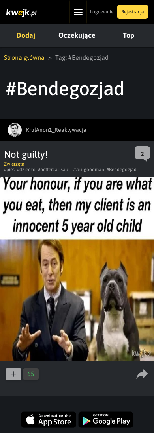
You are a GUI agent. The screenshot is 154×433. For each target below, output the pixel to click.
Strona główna (24, 57)
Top (128, 35)
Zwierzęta (14, 164)
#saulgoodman (88, 169)
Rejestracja (132, 12)
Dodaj (25, 35)
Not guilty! (26, 154)
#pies (9, 169)
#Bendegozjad (122, 169)
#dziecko (26, 169)
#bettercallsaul (54, 169)
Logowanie (101, 12)
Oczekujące (77, 35)
